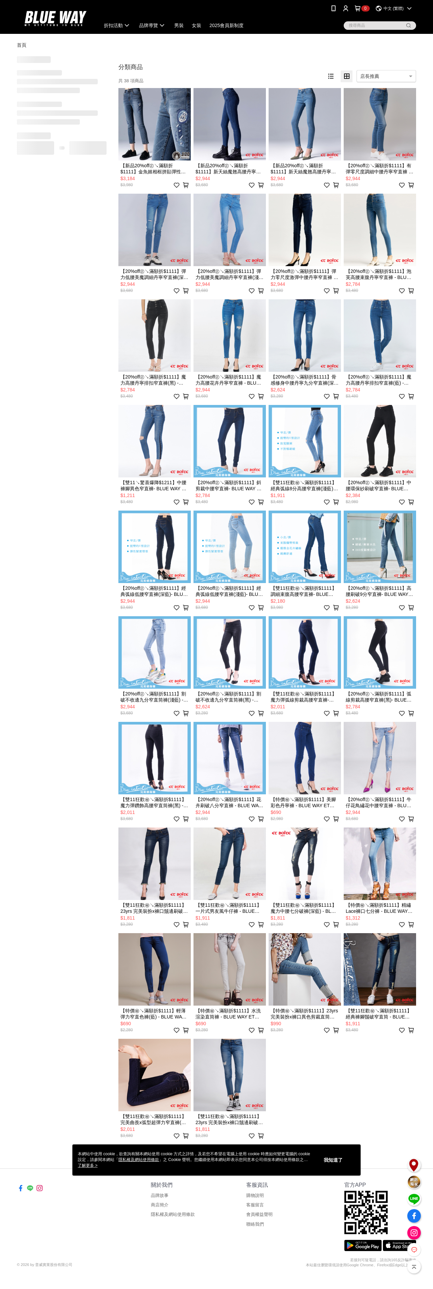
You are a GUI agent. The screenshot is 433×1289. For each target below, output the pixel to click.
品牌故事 (159, 1195)
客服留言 (255, 1204)
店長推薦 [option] (369, 76)
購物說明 (255, 1195)
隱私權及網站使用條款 (173, 1214)
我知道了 (333, 1160)
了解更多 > (87, 1165)
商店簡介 (159, 1204)
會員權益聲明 (259, 1214)
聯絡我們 (255, 1224)
